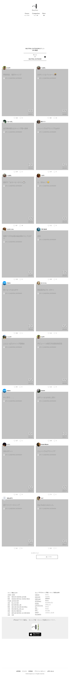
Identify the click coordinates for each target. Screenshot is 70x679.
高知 (20, 611)
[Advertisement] (35, 31)
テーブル (47, 610)
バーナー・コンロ (49, 612)
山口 (23, 608)
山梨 (13, 600)
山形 (23, 596)
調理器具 (47, 598)
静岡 (15, 604)
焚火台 (47, 600)
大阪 (18, 606)
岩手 (15, 596)
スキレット (48, 604)
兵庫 (20, 606)
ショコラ (7, 337)
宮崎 (25, 613)
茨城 (13, 598)
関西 (9, 606)
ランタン (47, 596)
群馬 (18, 598)
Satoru (6, 283)
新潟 (15, 600)
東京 (25, 598)
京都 (15, 606)
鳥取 (13, 608)
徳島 (13, 611)
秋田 (20, 596)
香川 (15, 611)
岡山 (18, 608)
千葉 (23, 598)
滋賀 (13, 606)
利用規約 (30, 671)
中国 (9, 608)
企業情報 (18, 671)
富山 (13, 602)
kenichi (41, 391)
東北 (9, 596)
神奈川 (28, 598)
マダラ (40, 176)
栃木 (15, 598)
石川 (15, 602)
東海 (9, 604)
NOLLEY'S (7, 498)
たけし (6, 444)
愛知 (18, 604)
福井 (18, 602)
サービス (24, 671)
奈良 (23, 606)
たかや (6, 68)
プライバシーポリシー (40, 671)
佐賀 (15, 613)
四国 (9, 611)
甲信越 (9, 600)
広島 (20, 608)
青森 (13, 596)
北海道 (9, 594)
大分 (23, 613)
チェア (47, 608)
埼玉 (20, 598)
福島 (25, 596)
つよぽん (41, 68)
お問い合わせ (50, 671)
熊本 (20, 613)
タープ (47, 606)
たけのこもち (8, 229)
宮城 (18, 596)
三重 (20, 604)
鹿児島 (28, 613)
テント (47, 594)
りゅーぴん (7, 122)
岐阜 (13, 604)
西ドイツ (41, 122)
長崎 (18, 613)
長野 (18, 600)
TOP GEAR (42, 229)
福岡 (13, 613)
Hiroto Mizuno (42, 444)
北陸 (9, 602)
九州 (9, 613)
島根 (15, 608)
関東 (9, 598)
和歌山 (25, 606)
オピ (40, 498)
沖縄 (9, 615)
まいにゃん (42, 283)
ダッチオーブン (49, 602)
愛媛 (18, 611)
